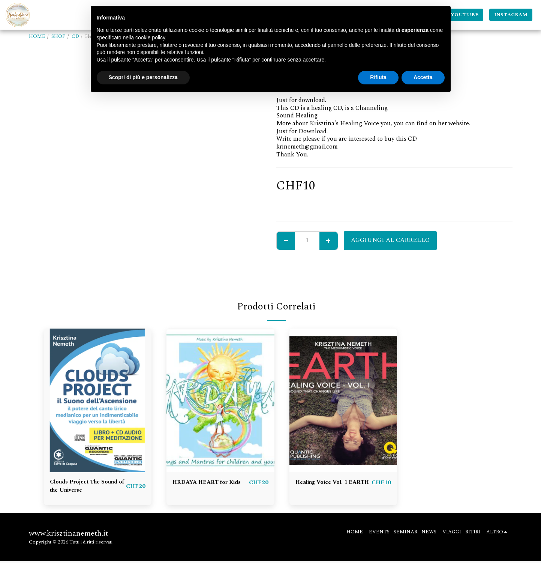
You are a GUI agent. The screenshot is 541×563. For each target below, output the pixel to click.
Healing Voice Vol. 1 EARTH (325, 487)
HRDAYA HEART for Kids (203, 487)
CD (75, 36)
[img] (98, 400)
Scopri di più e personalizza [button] (143, 77)
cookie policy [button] (150, 38)
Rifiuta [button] (378, 77)
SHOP (58, 36)
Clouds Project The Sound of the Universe (82, 487)
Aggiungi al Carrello (390, 240)
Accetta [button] (423, 77)
